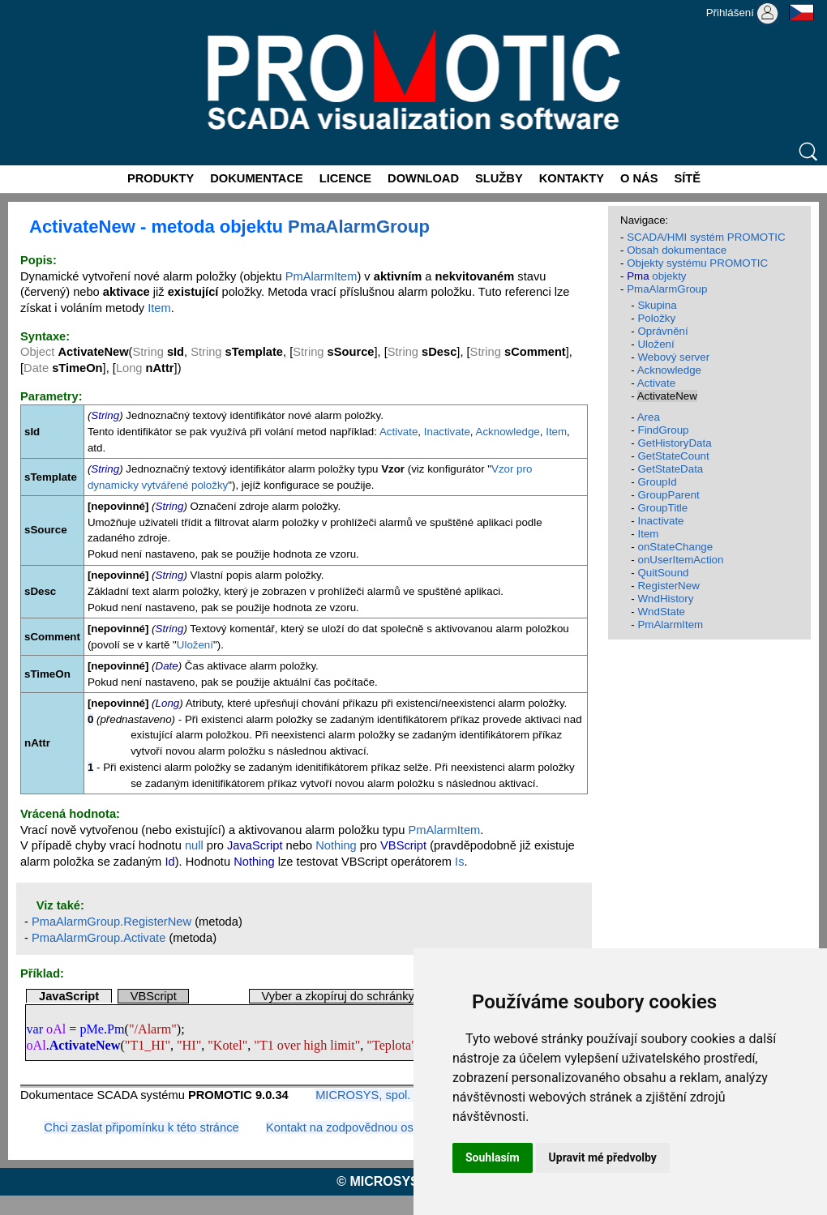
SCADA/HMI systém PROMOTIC (706, 237)
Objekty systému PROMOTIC (697, 263)
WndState (661, 611)
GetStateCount (673, 456)
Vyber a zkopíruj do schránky (337, 996)
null (194, 845)
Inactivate (447, 432)
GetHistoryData (674, 443)
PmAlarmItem (321, 276)
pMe (91, 1029)
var (34, 1029)
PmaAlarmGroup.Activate (98, 937)
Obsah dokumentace (676, 250)
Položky (656, 318)
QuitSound (662, 573)
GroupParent (668, 495)
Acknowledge (508, 432)
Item (159, 308)
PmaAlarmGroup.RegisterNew (111, 921)
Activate (398, 432)
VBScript (154, 996)
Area (648, 417)
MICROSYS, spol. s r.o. (377, 1095)
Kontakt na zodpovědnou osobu (349, 1127)
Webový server (673, 357)
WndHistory (665, 599)
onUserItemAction (680, 560)
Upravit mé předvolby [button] (603, 1157)
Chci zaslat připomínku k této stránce (141, 1127)
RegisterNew (668, 586)
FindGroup (662, 430)
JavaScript (69, 996)
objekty (656, 276)
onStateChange (675, 547)
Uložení (195, 645)
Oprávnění (662, 331)
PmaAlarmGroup (359, 226)
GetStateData (670, 469)
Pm (116, 1029)
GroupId (656, 482)
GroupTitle (662, 508)
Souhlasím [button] (492, 1157)
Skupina (656, 305)
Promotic (29, 5)
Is (459, 861)
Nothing (336, 845)
